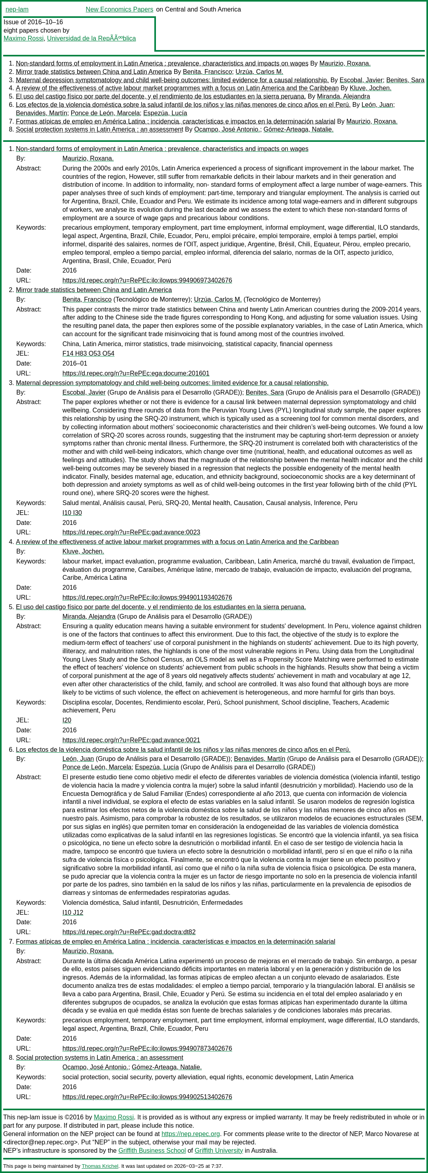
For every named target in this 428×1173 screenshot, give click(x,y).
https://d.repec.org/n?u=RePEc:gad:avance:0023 (131, 532)
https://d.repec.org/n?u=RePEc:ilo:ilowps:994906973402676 (147, 280)
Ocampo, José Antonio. (227, 129)
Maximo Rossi (23, 38)
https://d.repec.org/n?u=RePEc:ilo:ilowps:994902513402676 (147, 1097)
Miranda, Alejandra (343, 96)
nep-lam (17, 9)
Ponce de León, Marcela (105, 113)
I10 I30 (72, 512)
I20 (66, 720)
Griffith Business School (152, 1150)
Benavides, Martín (41, 113)
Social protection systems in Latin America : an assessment (99, 129)
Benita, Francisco (207, 71)
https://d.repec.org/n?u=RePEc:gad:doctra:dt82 (129, 932)
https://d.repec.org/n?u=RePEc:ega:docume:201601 (136, 373)
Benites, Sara (405, 80)
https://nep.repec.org (190, 1133)
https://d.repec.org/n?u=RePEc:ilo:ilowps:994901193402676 (147, 597)
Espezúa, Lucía (165, 113)
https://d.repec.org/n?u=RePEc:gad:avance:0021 (131, 740)
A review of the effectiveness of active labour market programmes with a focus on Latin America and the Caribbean (177, 88)
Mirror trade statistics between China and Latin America (94, 71)
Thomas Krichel (100, 1166)
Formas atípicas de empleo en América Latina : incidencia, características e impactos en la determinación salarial (175, 121)
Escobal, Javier (361, 80)
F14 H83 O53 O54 (88, 353)
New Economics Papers (120, 9)
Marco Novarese (388, 1133)
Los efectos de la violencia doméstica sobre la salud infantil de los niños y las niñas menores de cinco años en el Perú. (183, 104)
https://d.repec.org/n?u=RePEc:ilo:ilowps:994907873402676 (147, 1048)
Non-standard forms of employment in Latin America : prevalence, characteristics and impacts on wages (162, 63)
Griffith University (219, 1150)
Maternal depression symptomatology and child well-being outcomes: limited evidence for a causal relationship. (172, 80)
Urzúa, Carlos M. (259, 71)
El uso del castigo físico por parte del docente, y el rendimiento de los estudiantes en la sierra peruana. (161, 96)
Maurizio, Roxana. (345, 63)
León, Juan (377, 104)
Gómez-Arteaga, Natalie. (299, 129)
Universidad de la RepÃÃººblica (91, 38)
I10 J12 (72, 912)
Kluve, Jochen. (370, 88)
